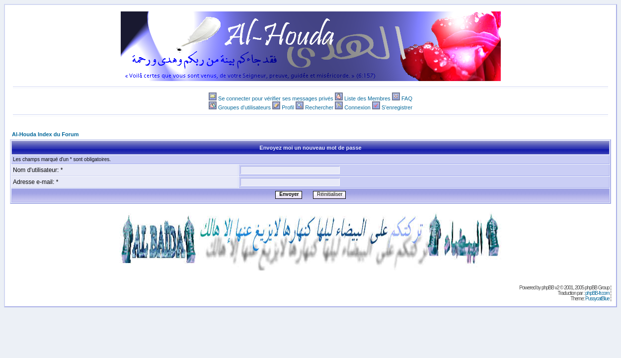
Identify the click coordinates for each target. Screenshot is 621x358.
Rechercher (319, 107)
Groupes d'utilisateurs (244, 107)
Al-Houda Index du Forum (45, 134)
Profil (288, 107)
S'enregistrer (397, 107)
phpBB (548, 287)
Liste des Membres (367, 98)
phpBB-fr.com (597, 293)
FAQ (406, 98)
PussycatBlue (597, 298)
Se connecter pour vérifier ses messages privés (275, 98)
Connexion (357, 107)
